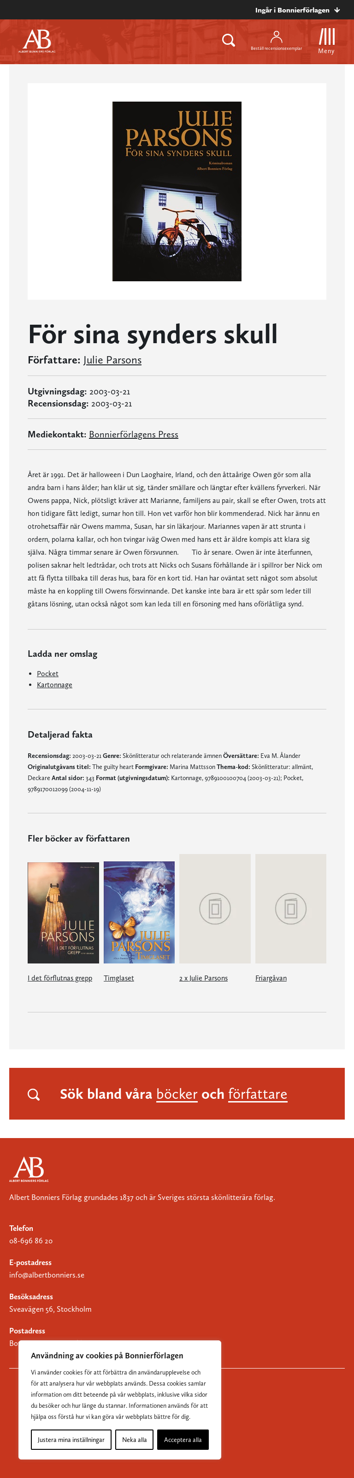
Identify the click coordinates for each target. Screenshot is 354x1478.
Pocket (48, 673)
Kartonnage (54, 684)
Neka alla (134, 1439)
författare (258, 1093)
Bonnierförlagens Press (133, 434)
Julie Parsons (112, 359)
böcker (177, 1093)
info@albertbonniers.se (46, 1274)
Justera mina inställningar (71, 1439)
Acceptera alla (183, 1439)
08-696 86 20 (31, 1240)
